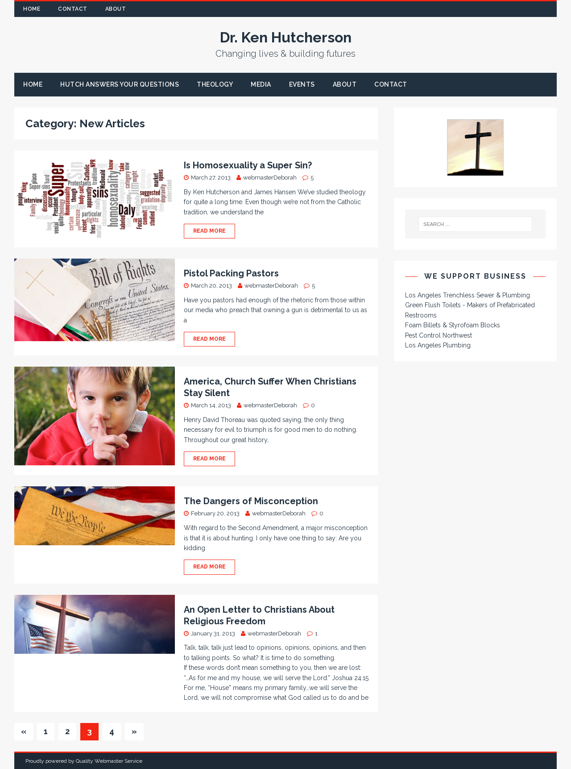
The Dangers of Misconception (251, 501)
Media (261, 84)
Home (31, 9)
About (115, 9)
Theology (215, 84)
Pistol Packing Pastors (231, 273)
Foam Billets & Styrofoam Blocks (452, 325)
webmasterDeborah (270, 177)
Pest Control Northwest (438, 335)
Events (302, 84)
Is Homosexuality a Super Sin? (248, 165)
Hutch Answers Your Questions (119, 84)
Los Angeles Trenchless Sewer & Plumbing (467, 295)
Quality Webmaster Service (109, 761)
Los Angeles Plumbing (438, 345)
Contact (72, 9)
